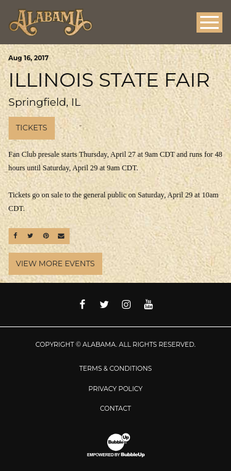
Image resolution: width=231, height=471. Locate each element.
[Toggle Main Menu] (209, 22)
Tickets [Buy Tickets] (31, 127)
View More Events (55, 263)
